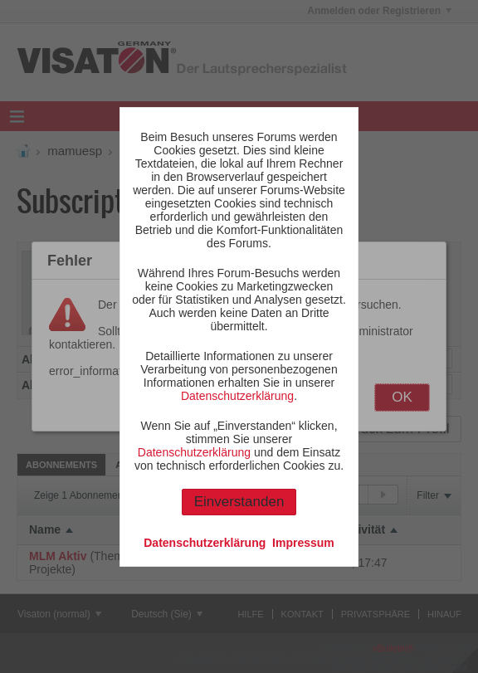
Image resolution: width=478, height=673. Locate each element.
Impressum (303, 542)
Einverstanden (239, 502)
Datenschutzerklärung (237, 395)
